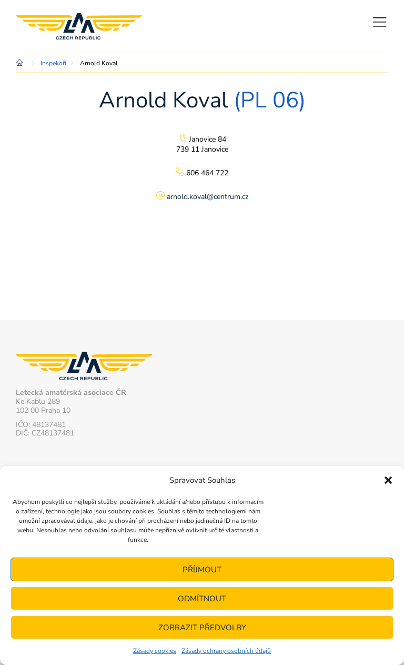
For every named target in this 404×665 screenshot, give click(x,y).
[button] (388, 480)
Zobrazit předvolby (202, 627)
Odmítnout (202, 598)
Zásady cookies (154, 651)
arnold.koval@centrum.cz (207, 197)
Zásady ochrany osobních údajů (226, 651)
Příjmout (202, 569)
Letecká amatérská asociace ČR (79, 26)
